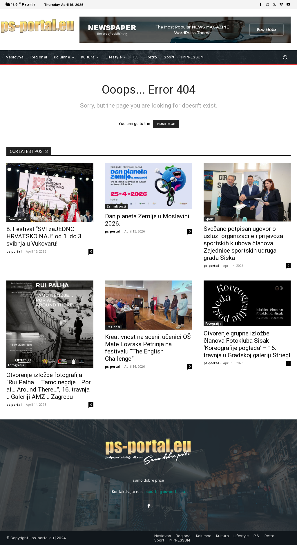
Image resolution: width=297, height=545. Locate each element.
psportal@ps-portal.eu (164, 491)
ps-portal (14, 251)
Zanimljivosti (17, 219)
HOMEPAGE (166, 124)
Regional (113, 327)
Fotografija (16, 365)
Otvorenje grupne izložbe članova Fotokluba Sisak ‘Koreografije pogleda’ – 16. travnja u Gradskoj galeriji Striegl (247, 344)
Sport (209, 219)
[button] (285, 57)
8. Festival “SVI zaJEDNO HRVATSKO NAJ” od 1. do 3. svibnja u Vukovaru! (44, 236)
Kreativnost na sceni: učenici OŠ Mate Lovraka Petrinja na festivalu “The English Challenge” (148, 347)
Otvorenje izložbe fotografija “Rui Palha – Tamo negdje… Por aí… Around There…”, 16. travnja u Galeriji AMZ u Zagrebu (48, 385)
